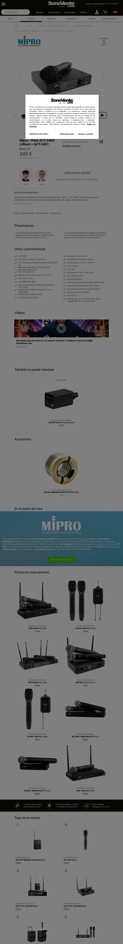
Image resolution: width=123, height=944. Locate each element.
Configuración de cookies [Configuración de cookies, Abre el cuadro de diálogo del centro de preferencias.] (38, 134)
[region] (62, 116)
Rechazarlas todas (67, 134)
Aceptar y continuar (85, 134)
